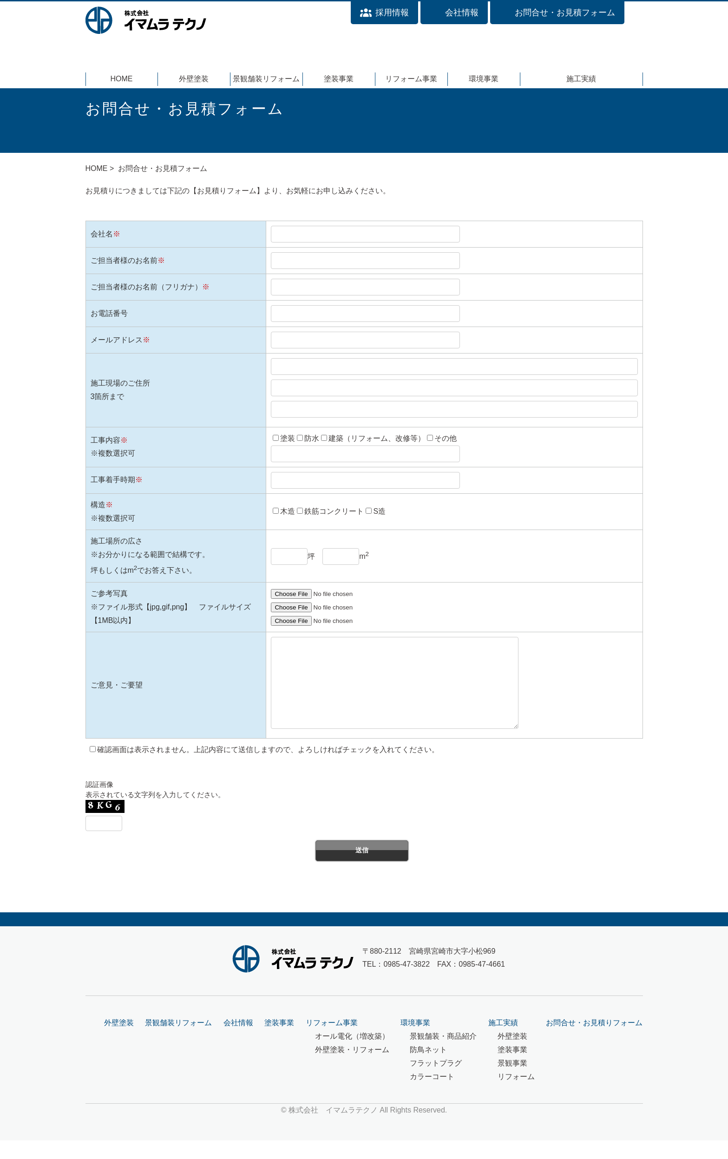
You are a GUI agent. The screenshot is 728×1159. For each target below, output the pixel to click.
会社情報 (238, 1041)
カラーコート (432, 1095)
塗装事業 (339, 79)
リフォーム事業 (411, 79)
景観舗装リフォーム (266, 79)
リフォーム (516, 1095)
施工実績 (581, 79)
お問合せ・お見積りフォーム (594, 1041)
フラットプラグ (436, 1082)
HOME (122, 79)
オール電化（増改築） (352, 1055)
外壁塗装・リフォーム (352, 1068)
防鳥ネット (428, 1068)
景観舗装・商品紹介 (443, 1055)
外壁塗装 (194, 79)
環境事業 (483, 79)
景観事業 (512, 1082)
